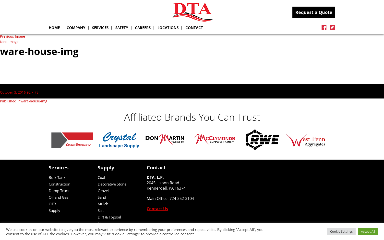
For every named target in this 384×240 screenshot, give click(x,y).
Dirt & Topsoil (109, 217)
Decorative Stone (112, 184)
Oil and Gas (58, 197)
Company (76, 27)
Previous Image (12, 36)
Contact (194, 27)
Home (54, 27)
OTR (52, 203)
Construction (59, 184)
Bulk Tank (57, 177)
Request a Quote (313, 12)
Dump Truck (59, 190)
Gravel (103, 190)
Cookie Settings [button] (341, 231)
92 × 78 (32, 92)
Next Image (9, 42)
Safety (121, 27)
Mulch (103, 203)
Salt (101, 210)
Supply (54, 210)
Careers (143, 27)
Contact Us (157, 208)
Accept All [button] (368, 231)
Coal (101, 177)
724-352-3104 (181, 198)
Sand (102, 197)
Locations (168, 27)
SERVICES (100, 27)
